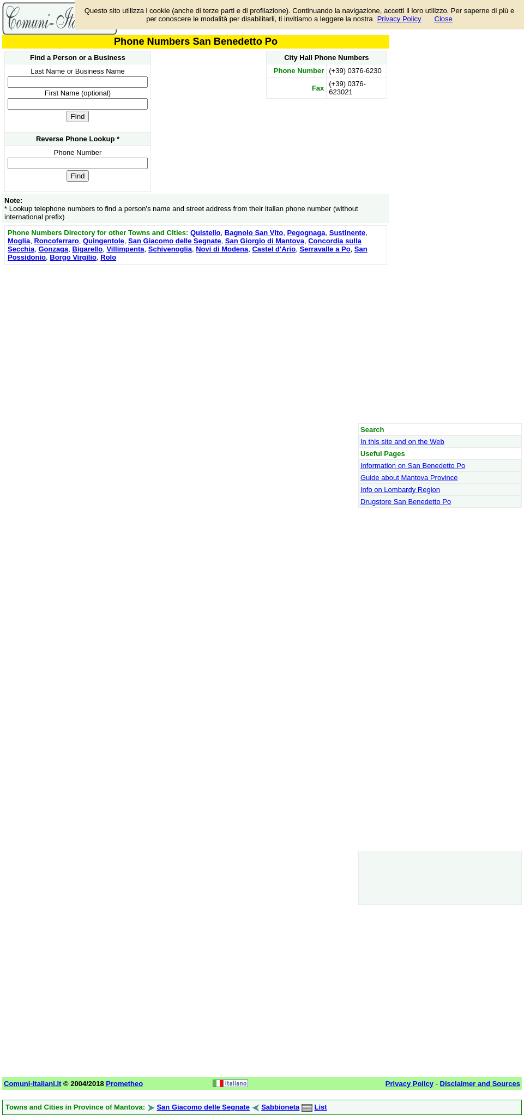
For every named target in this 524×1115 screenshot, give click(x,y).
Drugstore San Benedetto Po (405, 501)
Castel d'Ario (274, 249)
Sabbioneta (280, 1107)
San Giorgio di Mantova (264, 241)
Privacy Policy (399, 19)
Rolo (108, 257)
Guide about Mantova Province (409, 477)
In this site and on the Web (402, 441)
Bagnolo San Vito (254, 233)
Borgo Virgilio (73, 257)
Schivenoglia (170, 249)
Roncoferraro (56, 241)
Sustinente (347, 233)
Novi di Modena (222, 249)
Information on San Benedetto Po (412, 465)
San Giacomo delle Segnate (174, 241)
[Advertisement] (195, 343)
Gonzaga (53, 249)
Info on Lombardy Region (400, 489)
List (321, 1107)
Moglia (19, 241)
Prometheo (124, 1084)
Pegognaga (306, 233)
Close (444, 19)
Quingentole (103, 241)
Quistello (205, 233)
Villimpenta (125, 249)
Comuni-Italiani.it (32, 1084)
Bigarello (88, 249)
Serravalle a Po (324, 249)
